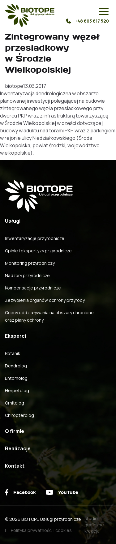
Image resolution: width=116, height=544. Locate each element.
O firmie (14, 431)
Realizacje (18, 448)
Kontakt (14, 465)
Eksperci (15, 335)
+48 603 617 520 (87, 21)
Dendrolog (16, 366)
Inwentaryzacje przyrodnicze (34, 238)
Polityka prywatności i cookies (41, 530)
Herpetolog (17, 390)
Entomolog (16, 378)
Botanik (12, 353)
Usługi (12, 220)
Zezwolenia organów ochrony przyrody (45, 300)
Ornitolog (14, 403)
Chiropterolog (19, 415)
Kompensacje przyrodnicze (33, 288)
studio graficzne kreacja (94, 525)
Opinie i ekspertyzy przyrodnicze (38, 251)
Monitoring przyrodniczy (30, 263)
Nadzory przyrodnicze (27, 275)
